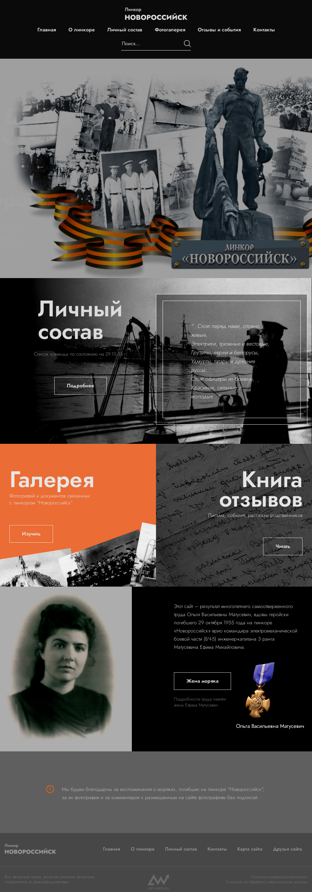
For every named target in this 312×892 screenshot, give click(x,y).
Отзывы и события (219, 29)
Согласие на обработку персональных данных (266, 882)
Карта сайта (249, 849)
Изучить (31, 533)
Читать (283, 546)
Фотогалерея (170, 29)
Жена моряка (202, 681)
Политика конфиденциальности (279, 877)
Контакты (264, 29)
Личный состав (124, 29)
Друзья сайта (287, 849)
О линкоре (81, 29)
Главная (46, 29)
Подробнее (80, 385)
